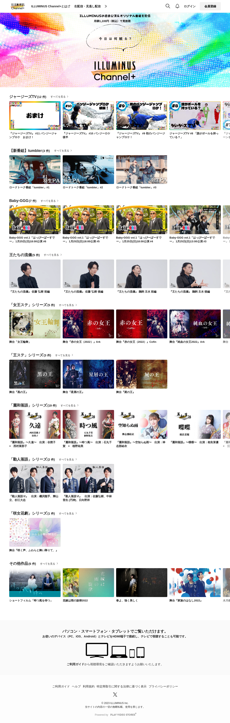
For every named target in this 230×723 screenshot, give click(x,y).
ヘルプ (76, 686)
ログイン (190, 6)
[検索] (168, 6)
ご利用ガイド (75, 664)
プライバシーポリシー (163, 686)
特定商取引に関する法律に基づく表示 (122, 686)
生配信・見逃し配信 (87, 6)
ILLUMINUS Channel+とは (49, 6)
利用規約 (89, 686)
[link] (35, 115)
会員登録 (210, 6)
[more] (106, 6)
